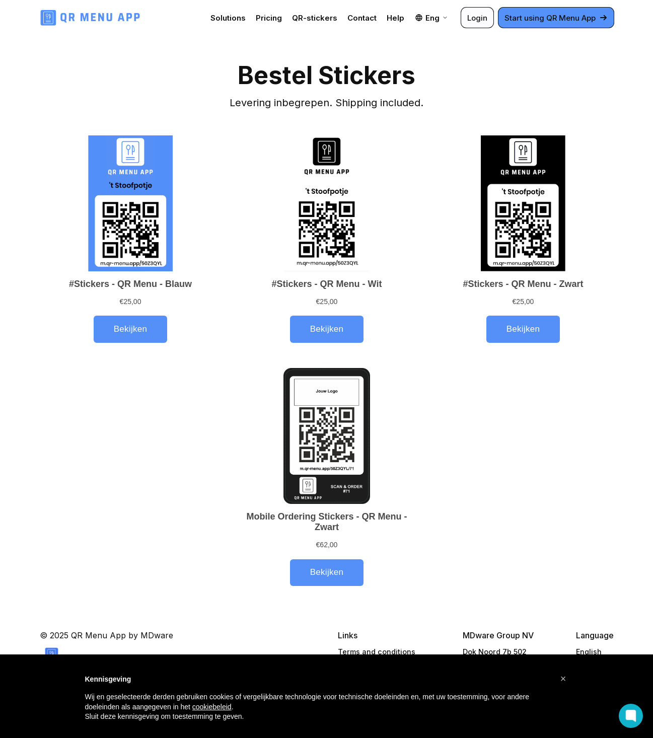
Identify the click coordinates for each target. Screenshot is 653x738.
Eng (431, 18)
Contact (362, 18)
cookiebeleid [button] (212, 707)
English (589, 651)
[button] (563, 679)
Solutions (228, 18)
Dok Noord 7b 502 (495, 651)
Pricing (269, 18)
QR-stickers (314, 18)
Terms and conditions (376, 651)
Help (395, 18)
